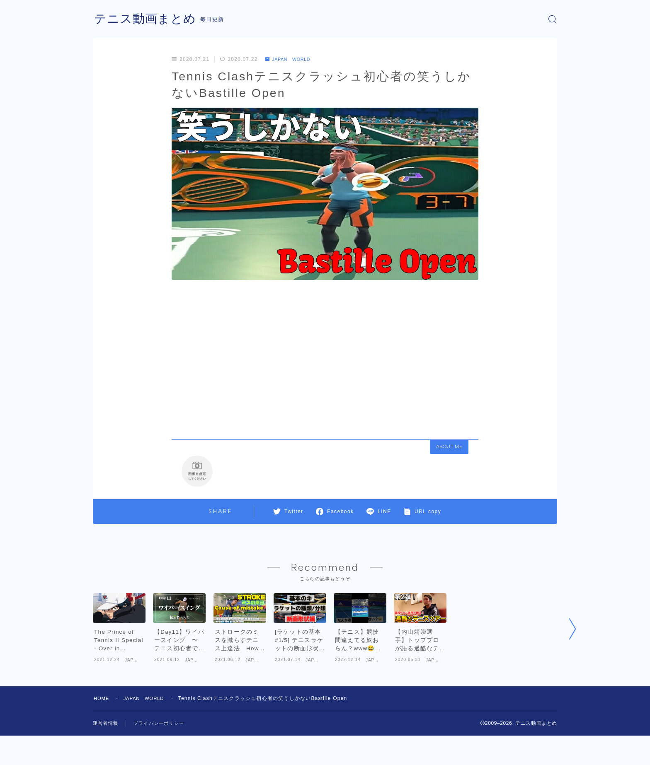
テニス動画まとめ (146, 19)
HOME (102, 728)
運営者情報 (106, 752)
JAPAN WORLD (290, 59)
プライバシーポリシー (163, 752)
